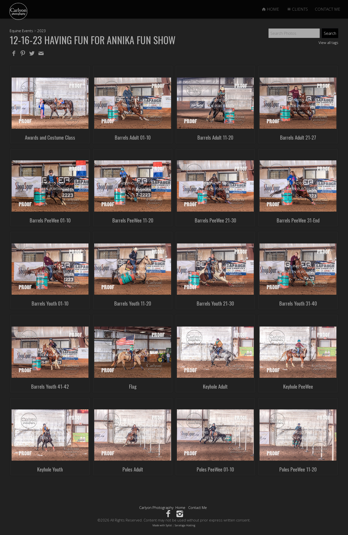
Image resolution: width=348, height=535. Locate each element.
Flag (133, 386)
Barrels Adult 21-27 (298, 137)
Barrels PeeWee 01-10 (50, 220)
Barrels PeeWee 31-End (298, 220)
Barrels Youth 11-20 (132, 303)
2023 (41, 30)
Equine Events (21, 30)
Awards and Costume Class (50, 137)
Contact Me (197, 507)
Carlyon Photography (156, 507)
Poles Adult (133, 469)
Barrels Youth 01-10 (50, 303)
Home (180, 507)
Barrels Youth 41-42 (50, 386)
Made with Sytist (162, 525)
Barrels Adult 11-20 (215, 137)
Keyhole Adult (215, 386)
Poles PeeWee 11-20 (298, 469)
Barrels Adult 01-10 (133, 137)
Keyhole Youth (50, 469)
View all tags (328, 42)
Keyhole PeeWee (298, 386)
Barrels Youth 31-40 (298, 303)
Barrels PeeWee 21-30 (215, 220)
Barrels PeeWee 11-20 (132, 220)
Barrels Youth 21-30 (215, 303)
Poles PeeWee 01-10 (215, 469)
